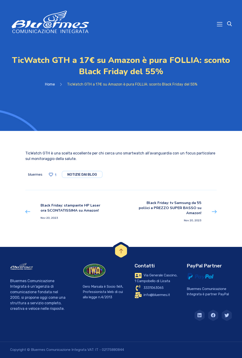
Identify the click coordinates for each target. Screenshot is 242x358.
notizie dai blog (82, 174)
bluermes (35, 174)
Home (50, 84)
